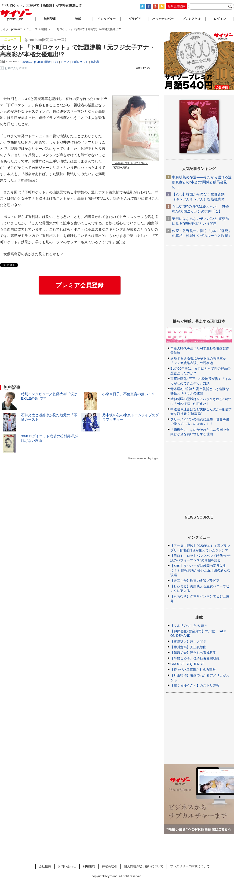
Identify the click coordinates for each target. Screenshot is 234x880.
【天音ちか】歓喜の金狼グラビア (194, 580)
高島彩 (95, 61)
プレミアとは (191, 19)
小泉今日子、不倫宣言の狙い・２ (128, 394)
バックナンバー (163, 19)
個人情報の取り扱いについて (143, 866)
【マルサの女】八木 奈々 (188, 625)
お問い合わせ (67, 866)
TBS (55, 61)
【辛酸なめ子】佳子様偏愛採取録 (194, 658)
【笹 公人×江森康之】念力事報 (193, 669)
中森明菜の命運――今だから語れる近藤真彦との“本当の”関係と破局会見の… (202, 182)
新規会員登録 (176, 6)
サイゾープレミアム (16, 15)
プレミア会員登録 (79, 285)
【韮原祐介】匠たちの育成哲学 (193, 653)
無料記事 (50, 19)
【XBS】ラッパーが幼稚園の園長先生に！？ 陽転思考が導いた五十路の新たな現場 (200, 570)
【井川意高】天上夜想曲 (188, 647)
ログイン (220, 19)
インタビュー (106, 19)
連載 (78, 19)
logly (155, 458)
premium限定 (42, 61)
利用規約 (89, 866)
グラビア (135, 19)
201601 (27, 61)
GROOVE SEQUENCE (187, 664)
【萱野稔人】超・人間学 (188, 641)
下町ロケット (79, 61)
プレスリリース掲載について (190, 866)
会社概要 (45, 866)
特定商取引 (109, 866)
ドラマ (65, 61)
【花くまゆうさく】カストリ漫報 (194, 685)
